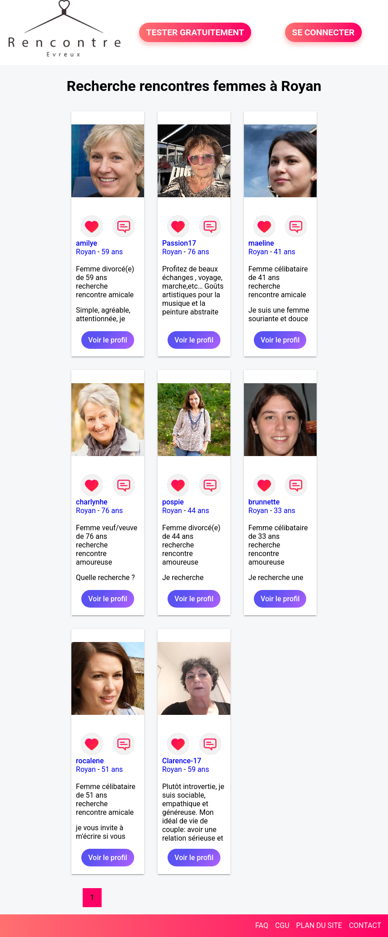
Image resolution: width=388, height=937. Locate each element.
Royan (86, 251)
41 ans (284, 251)
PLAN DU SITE (319, 925)
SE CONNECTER (323, 32)
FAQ (261, 925)
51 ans (112, 769)
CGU (282, 925)
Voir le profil (107, 340)
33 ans (284, 510)
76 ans (198, 251)
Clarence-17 (181, 760)
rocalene (90, 760)
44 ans (198, 510)
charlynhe (92, 502)
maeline (261, 243)
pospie (173, 502)
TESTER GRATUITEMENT (195, 32)
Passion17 (179, 243)
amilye (86, 243)
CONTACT (365, 925)
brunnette (264, 502)
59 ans (112, 251)
